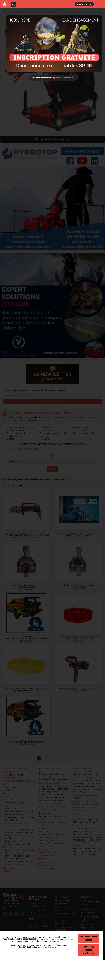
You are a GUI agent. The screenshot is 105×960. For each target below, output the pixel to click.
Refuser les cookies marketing (88, 949)
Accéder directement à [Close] (52, 77)
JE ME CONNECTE (84, 4)
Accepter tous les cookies (88, 938)
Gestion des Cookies (28, 947)
